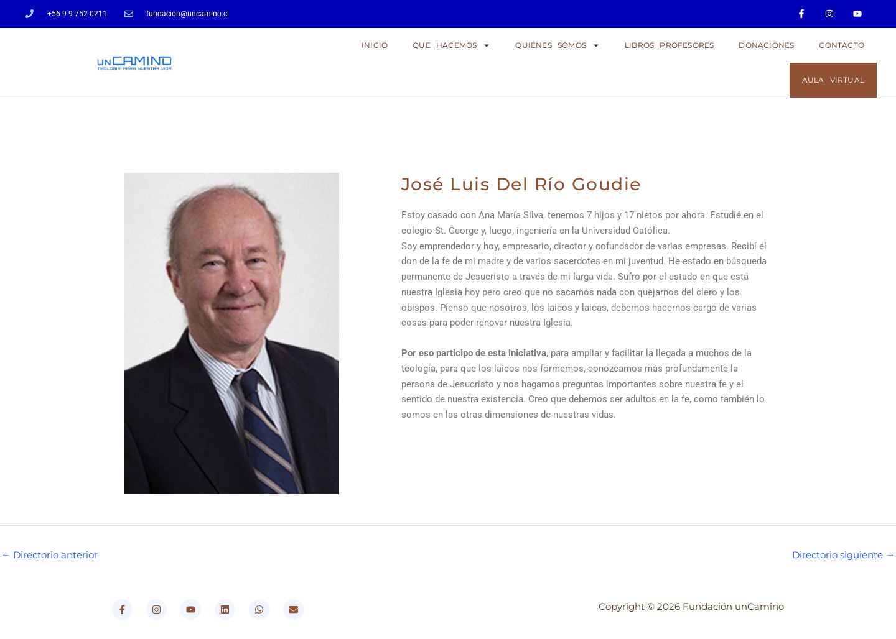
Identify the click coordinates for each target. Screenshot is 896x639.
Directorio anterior (49, 555)
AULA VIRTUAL (833, 80)
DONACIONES (766, 45)
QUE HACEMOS (451, 45)
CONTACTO (841, 45)
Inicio (375, 45)
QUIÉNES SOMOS (557, 45)
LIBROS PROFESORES (669, 45)
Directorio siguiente (843, 555)
